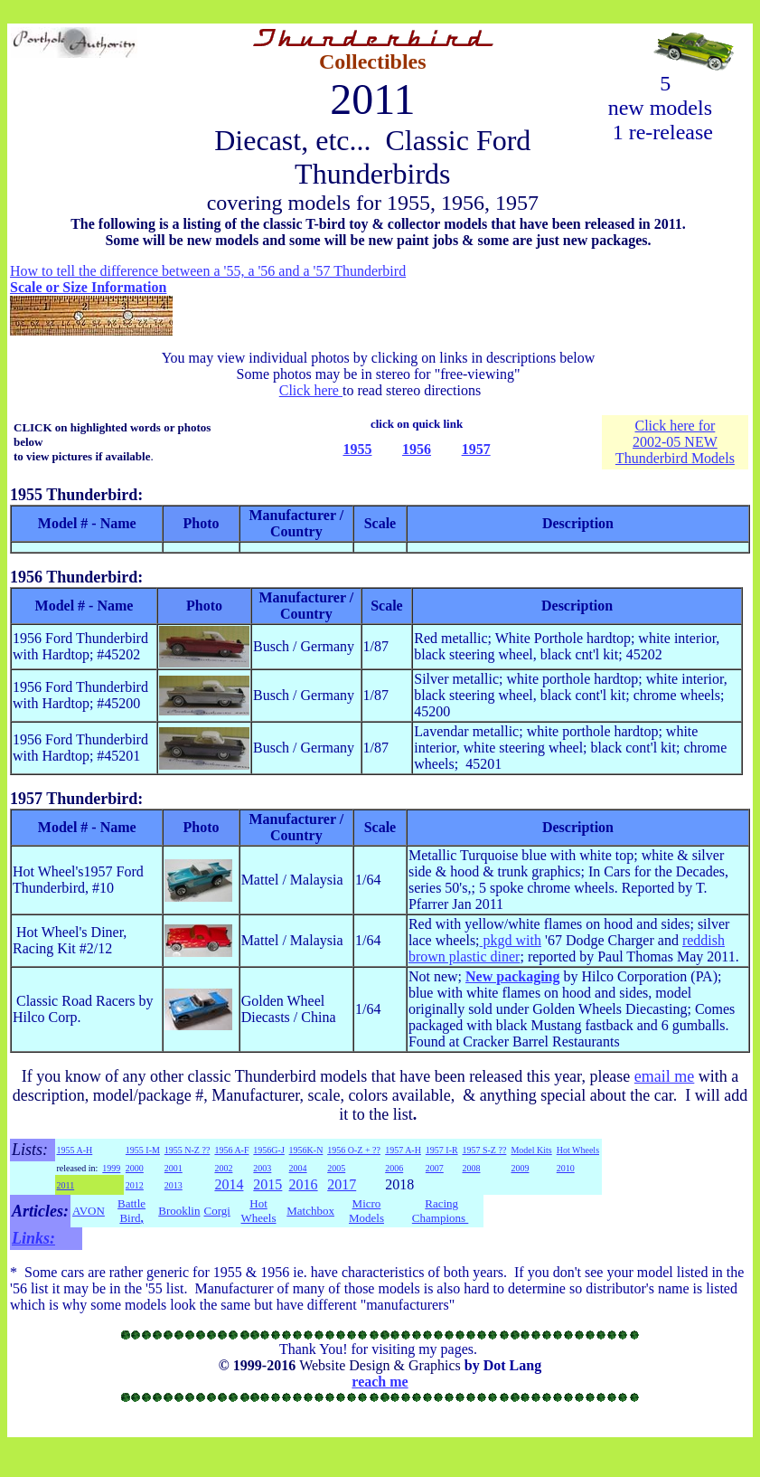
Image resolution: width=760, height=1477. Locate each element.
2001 (173, 1168)
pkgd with (510, 940)
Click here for (674, 425)
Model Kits (531, 1150)
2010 (566, 1168)
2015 (267, 1184)
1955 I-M (143, 1150)
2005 (336, 1168)
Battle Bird (131, 1211)
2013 (173, 1185)
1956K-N (306, 1150)
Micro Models (366, 1211)
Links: (33, 1238)
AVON (88, 1210)
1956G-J (268, 1150)
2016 (303, 1184)
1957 (476, 449)
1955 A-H (75, 1150)
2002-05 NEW (675, 442)
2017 (341, 1184)
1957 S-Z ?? (484, 1150)
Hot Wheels (578, 1150)
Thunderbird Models (675, 458)
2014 (228, 1184)
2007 (435, 1168)
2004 (298, 1168)
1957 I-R (442, 1150)
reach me (380, 1381)
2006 (394, 1168)
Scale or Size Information (88, 287)
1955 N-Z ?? (187, 1150)
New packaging (512, 976)
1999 (111, 1168)
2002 (223, 1168)
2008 (471, 1168)
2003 (262, 1168)
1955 (356, 449)
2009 (520, 1168)
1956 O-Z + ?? (353, 1150)
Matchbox (310, 1210)
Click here (310, 390)
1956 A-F (231, 1150)
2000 (135, 1168)
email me (664, 1076)
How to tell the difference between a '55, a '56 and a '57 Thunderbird (208, 271)
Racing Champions (440, 1211)
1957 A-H (403, 1150)
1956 (416, 449)
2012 (135, 1185)
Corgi (216, 1210)
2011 (66, 1185)
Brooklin (179, 1210)
